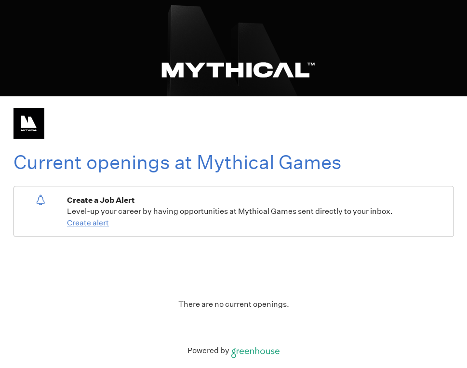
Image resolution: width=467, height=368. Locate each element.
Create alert (88, 222)
